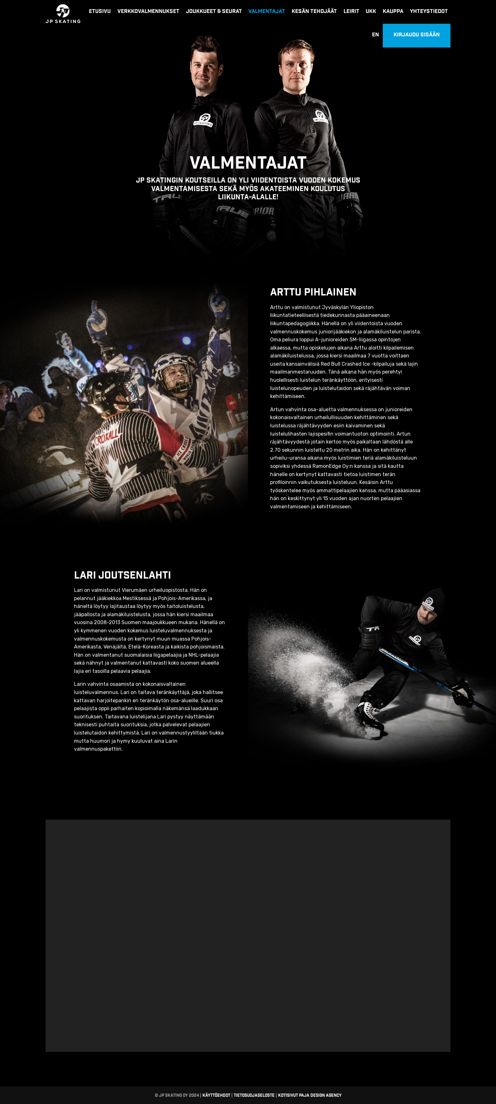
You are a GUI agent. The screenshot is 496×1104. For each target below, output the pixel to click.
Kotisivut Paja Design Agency (310, 1095)
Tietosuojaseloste (254, 1095)
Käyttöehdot (216, 1095)
